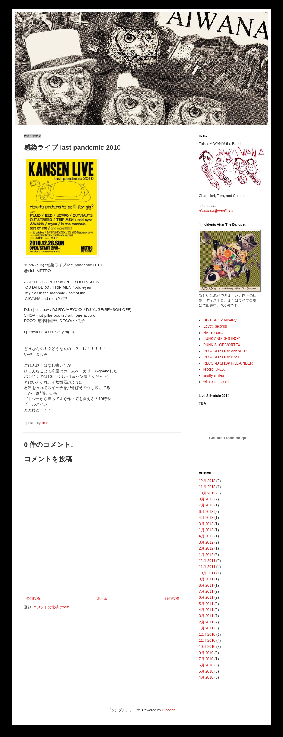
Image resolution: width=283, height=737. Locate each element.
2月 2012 (206, 548)
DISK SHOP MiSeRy (219, 320)
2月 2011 (206, 622)
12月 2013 (207, 481)
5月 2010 (206, 671)
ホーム (102, 598)
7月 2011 (206, 591)
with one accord (216, 382)
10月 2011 (207, 573)
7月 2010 (206, 659)
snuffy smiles (213, 375)
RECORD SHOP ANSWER (225, 351)
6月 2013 (206, 512)
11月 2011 (207, 567)
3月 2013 (206, 524)
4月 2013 (206, 518)
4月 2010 (206, 677)
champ (46, 423)
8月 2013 (206, 499)
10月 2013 (207, 493)
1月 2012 (206, 555)
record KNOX (214, 369)
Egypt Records (215, 326)
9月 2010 (206, 653)
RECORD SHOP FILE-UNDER (228, 363)
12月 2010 (207, 634)
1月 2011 (206, 628)
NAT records (213, 333)
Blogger (168, 710)
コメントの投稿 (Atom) (51, 607)
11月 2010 (207, 640)
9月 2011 (206, 579)
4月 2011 (206, 610)
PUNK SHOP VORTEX (221, 345)
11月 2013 (207, 487)
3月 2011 (206, 616)
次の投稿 (33, 598)
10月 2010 (207, 646)
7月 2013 (206, 505)
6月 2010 (206, 665)
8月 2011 (206, 585)
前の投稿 (172, 598)
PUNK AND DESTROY (221, 339)
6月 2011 (206, 597)
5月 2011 (206, 604)
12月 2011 (207, 561)
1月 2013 (206, 530)
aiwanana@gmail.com (216, 211)
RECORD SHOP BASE (222, 357)
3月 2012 (206, 542)
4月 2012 (206, 536)
